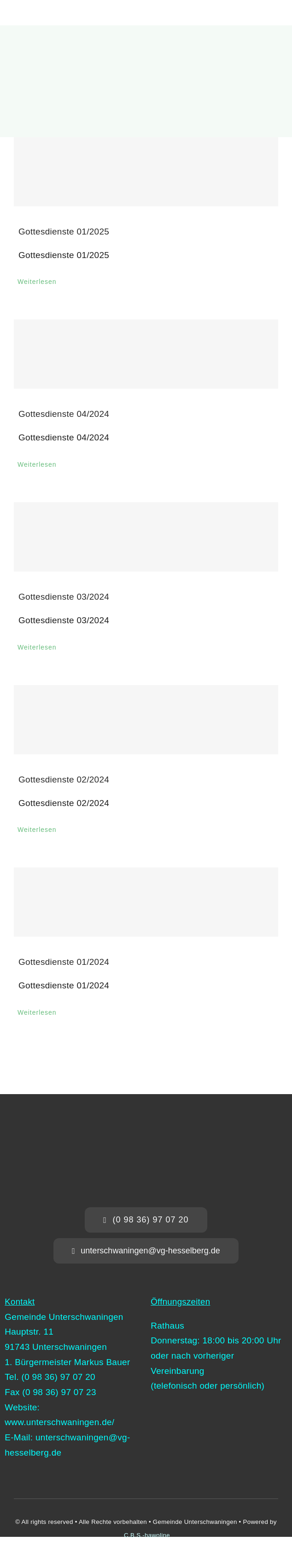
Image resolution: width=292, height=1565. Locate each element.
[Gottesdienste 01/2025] (146, 171)
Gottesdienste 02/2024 (63, 779)
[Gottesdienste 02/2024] (146, 719)
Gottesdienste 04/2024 (63, 414)
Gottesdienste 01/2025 (63, 231)
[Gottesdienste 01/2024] (146, 902)
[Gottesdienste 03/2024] (146, 537)
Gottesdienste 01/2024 (63, 962)
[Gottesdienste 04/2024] (146, 354)
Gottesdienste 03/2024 (63, 597)
